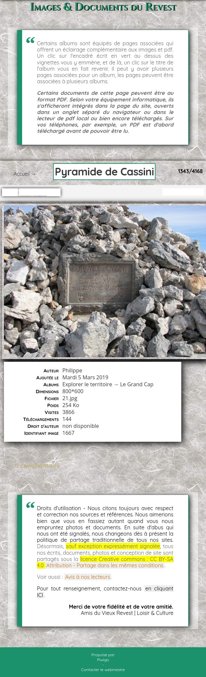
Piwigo (103, 659)
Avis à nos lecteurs (87, 577)
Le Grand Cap (136, 384)
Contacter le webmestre (103, 669)
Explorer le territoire (87, 384)
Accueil (22, 173)
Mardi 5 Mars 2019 (85, 377)
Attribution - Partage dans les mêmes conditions (104, 565)
